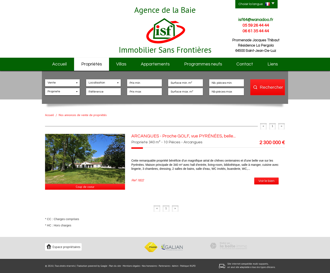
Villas (121, 64)
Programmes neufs (203, 64)
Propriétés (91, 64)
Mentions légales (131, 265)
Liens (272, 64)
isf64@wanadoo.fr (255, 19)
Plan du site (115, 265)
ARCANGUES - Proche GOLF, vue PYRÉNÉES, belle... (183, 136)
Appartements (155, 64)
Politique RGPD (188, 265)
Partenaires (164, 265)
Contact (244, 64)
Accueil (59, 64)
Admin (175, 265)
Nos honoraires (149, 265)
